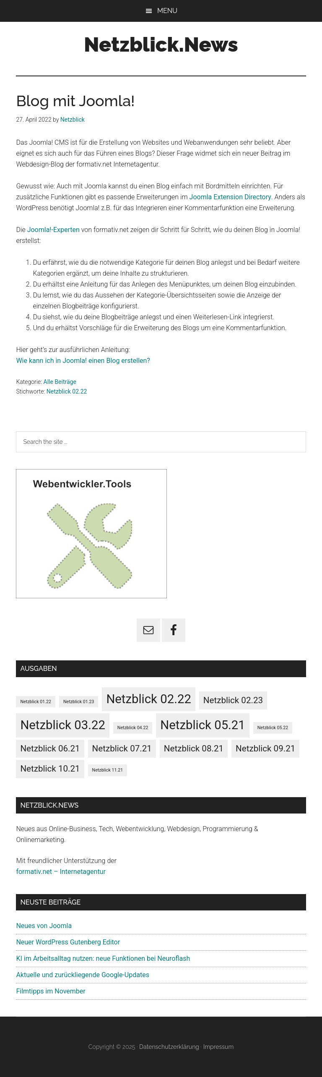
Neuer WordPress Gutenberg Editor (68, 942)
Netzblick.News (161, 44)
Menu (167, 11)
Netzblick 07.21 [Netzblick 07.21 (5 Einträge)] (122, 748)
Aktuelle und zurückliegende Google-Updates (82, 975)
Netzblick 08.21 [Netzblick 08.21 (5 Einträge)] (193, 748)
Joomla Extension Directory (230, 197)
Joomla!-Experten (53, 230)
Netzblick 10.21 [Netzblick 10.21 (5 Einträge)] (50, 769)
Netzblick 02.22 (67, 391)
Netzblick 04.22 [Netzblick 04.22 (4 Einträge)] (132, 727)
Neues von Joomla (44, 926)
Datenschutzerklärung (169, 1046)
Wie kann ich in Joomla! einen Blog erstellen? (83, 361)
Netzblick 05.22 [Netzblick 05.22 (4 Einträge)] (272, 727)
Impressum (218, 1046)
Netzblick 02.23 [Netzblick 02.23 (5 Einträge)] (233, 700)
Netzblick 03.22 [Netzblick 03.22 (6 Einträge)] (62, 725)
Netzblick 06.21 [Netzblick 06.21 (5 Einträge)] (50, 748)
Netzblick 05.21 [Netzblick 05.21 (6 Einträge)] (202, 725)
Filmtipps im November (50, 991)
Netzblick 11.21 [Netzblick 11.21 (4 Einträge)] (107, 770)
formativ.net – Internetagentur (60, 872)
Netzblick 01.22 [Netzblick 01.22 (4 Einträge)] (35, 701)
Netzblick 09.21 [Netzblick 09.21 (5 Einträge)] (265, 748)
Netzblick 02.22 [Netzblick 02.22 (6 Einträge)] (148, 699)
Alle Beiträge (60, 381)
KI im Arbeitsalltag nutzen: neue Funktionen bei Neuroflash (103, 958)
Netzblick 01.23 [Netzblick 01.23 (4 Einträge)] (78, 701)
